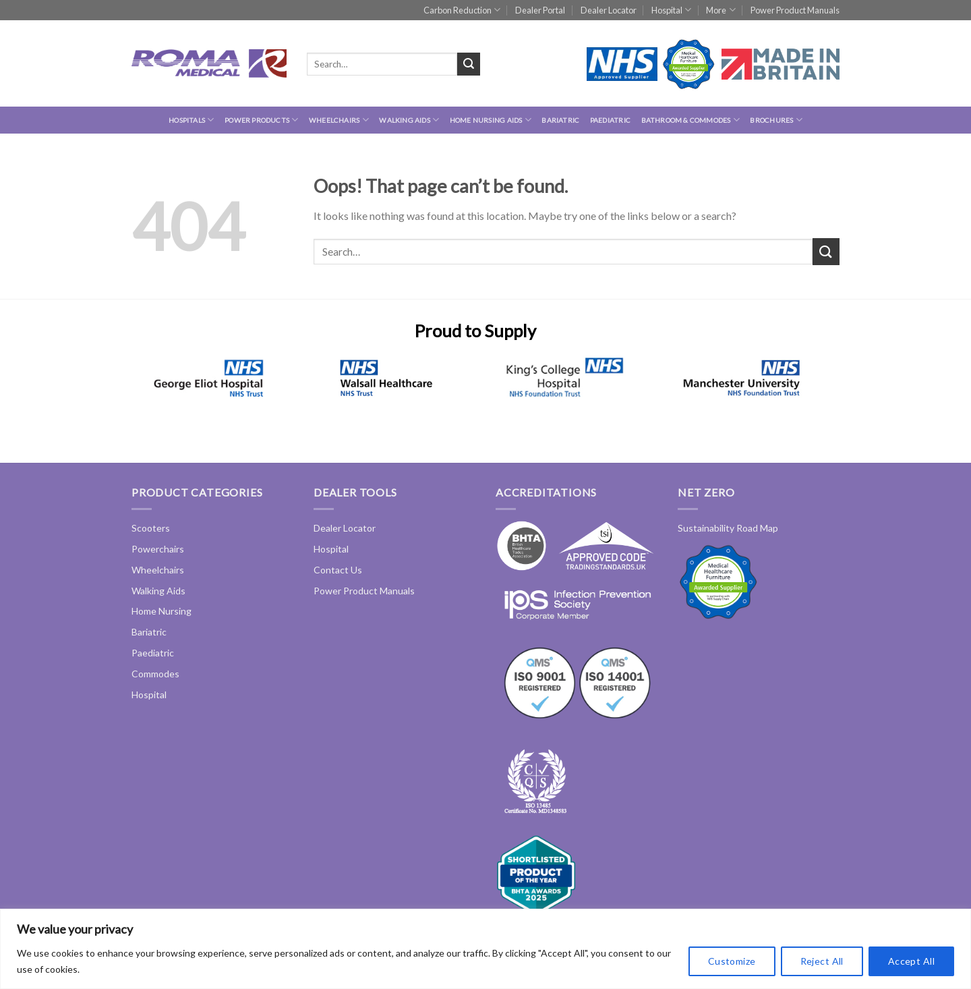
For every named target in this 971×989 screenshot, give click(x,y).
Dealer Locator (609, 10)
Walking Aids (409, 119)
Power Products (261, 119)
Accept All (911, 961)
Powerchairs (157, 549)
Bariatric (560, 120)
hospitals (191, 119)
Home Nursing (161, 611)
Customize (732, 961)
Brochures (776, 119)
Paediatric (610, 120)
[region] (485, 949)
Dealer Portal (540, 10)
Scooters (150, 528)
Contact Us (338, 569)
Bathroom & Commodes (690, 119)
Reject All (822, 961)
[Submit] (468, 64)
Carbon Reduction (461, 9)
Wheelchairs (339, 119)
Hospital (671, 9)
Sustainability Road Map (728, 528)
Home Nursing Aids (490, 119)
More (720, 9)
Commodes (155, 673)
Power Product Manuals (795, 10)
